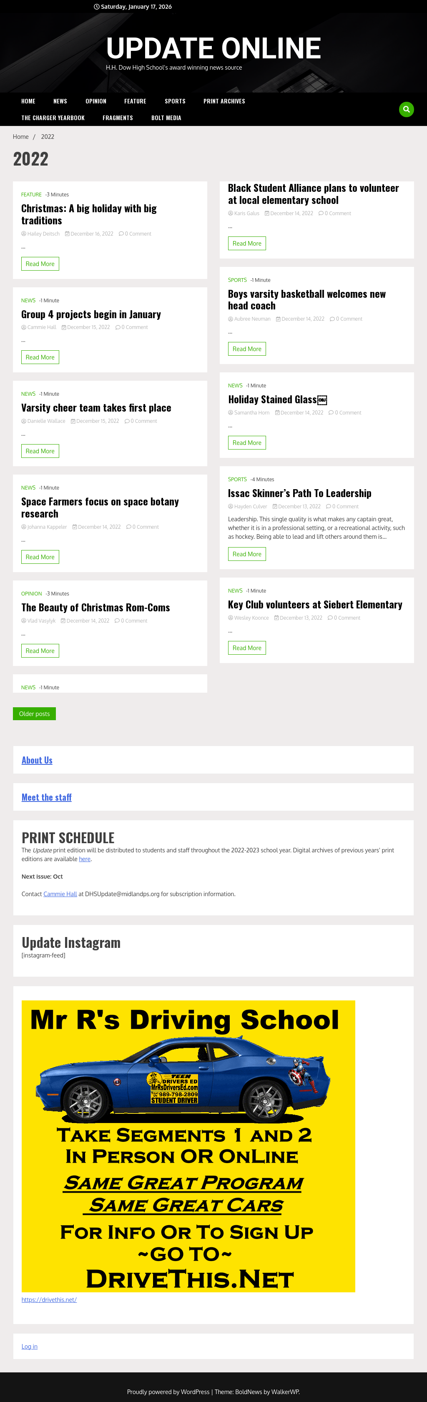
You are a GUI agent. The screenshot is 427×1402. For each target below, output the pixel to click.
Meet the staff (47, 796)
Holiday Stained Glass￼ (277, 419)
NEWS (60, 100)
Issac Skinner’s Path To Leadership (300, 513)
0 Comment (138, 234)
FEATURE (135, 100)
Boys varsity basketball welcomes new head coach (307, 320)
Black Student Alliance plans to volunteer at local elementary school (313, 214)
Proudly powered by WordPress (169, 1391)
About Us (37, 759)
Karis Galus (244, 234)
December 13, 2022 (297, 527)
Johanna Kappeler (44, 527)
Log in (30, 1345)
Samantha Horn (249, 433)
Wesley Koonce (249, 638)
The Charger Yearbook (53, 117)
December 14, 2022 (97, 527)
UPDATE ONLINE (213, 48)
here (84, 858)
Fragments (118, 117)
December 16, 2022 (90, 234)
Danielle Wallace (44, 421)
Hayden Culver (248, 527)
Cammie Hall (39, 327)
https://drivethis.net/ (49, 1299)
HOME (28, 100)
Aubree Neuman (250, 339)
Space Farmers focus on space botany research (100, 507)
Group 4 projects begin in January (91, 314)
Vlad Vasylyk (39, 621)
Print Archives (224, 100)
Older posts (34, 713)
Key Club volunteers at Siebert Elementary (315, 624)
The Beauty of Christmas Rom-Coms (95, 607)
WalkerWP (285, 1391)
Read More (40, 263)
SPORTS (175, 100)
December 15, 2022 (86, 327)
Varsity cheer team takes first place (96, 407)
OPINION (95, 100)
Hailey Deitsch (41, 234)
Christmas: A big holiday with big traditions (89, 214)
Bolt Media (166, 117)
